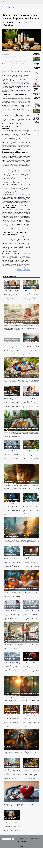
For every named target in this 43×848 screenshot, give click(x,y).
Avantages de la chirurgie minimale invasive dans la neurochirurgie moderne (11, 555)
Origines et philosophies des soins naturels (12, 56)
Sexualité (21, 843)
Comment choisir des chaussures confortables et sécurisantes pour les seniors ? (31, 714)
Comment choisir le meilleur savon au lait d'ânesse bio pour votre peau (36, 118)
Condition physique (21, 841)
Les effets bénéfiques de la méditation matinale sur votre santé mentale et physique (21, 694)
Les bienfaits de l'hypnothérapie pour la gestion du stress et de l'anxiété (11, 767)
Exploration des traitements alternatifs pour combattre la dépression (21, 429)
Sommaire (6, 54)
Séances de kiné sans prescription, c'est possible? (18, 799)
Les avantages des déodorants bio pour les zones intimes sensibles (37, 66)
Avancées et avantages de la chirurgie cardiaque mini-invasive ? (12, 341)
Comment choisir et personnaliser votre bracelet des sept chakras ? (21, 375)
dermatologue (19, 194)
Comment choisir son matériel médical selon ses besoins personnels (11, 447)
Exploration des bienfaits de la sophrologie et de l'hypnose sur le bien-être (18, 535)
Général (21, 846)
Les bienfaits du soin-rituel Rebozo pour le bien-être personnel (10, 713)
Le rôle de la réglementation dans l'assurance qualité (14, 63)
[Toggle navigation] (3, 2)
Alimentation (21, 840)
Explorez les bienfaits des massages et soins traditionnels (21, 588)
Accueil (3, 6)
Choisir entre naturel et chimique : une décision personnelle (16, 66)
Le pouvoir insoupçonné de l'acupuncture (11, 817)
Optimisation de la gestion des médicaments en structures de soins (11, 659)
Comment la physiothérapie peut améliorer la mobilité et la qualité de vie (21, 641)
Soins (7, 6)
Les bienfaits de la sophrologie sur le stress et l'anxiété (20, 747)
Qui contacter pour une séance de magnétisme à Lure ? (11, 607)
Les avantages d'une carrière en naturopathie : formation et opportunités (31, 448)
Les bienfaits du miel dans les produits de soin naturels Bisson (31, 766)
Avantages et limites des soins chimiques (12, 58)
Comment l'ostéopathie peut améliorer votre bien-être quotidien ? (31, 287)
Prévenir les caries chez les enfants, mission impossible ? (11, 287)
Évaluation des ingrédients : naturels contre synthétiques (15, 61)
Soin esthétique (21, 844)
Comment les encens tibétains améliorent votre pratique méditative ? (10, 395)
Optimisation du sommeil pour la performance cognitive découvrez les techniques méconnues (11, 502)
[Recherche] (6, 839)
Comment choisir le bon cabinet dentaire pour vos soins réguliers (31, 607)
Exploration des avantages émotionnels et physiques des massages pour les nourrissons (21, 322)
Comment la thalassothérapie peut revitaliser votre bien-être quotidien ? (30, 342)
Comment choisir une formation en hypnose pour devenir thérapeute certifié (31, 555)
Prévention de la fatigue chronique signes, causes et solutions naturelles (19, 482)
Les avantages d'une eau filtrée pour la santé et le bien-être (31, 501)
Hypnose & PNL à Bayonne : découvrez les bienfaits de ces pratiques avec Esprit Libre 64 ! (36, 93)
